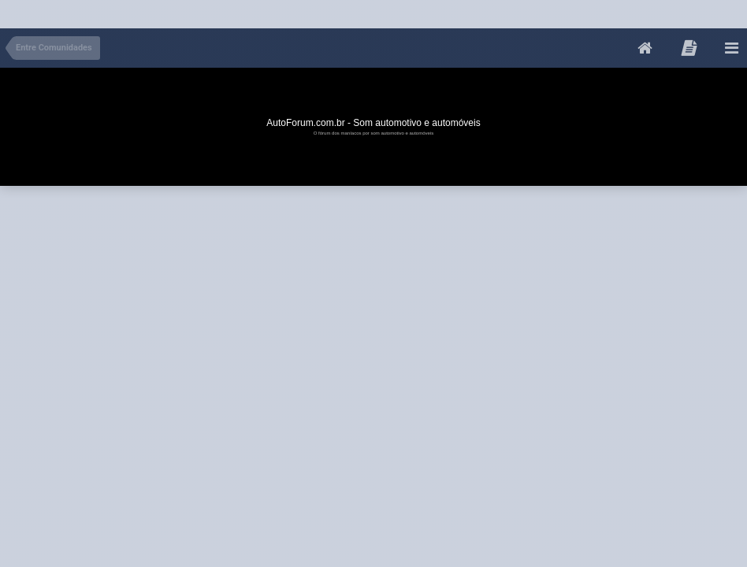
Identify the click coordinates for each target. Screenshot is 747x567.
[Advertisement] (287, 11)
